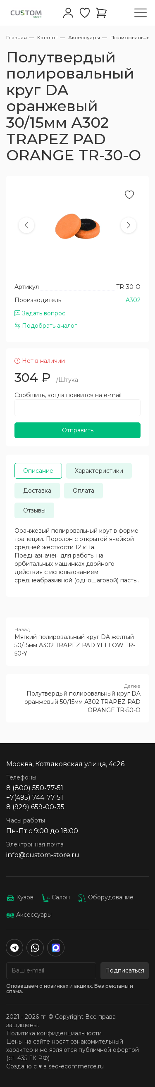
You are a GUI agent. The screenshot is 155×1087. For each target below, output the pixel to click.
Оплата (83, 490)
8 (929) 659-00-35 (35, 807)
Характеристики (99, 470)
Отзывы (34, 510)
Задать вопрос (39, 313)
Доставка (37, 490)
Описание (38, 470)
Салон (56, 897)
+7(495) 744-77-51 (34, 797)
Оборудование (106, 897)
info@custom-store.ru (42, 855)
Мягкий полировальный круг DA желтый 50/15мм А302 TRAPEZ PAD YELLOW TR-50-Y (77, 641)
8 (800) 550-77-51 (34, 788)
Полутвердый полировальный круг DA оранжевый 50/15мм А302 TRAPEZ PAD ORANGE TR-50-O (77, 698)
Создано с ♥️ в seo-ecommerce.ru (55, 1066)
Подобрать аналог (45, 325)
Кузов (19, 897)
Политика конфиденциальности (54, 1033)
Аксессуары (29, 914)
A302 (133, 300)
